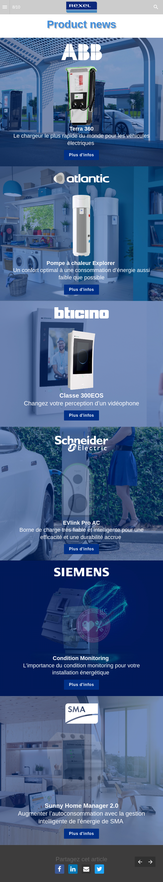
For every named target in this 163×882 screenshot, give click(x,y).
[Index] (5, 7)
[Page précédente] (140, 862)
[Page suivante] (150, 862)
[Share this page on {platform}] (59, 869)
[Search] (156, 7)
